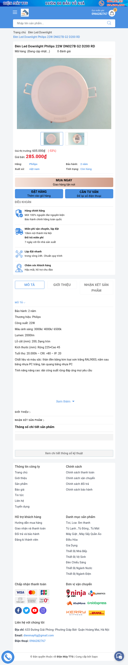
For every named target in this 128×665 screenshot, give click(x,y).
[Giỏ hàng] (112, 13)
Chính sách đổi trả (77, 483)
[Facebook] (18, 610)
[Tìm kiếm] (109, 23)
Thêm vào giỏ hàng (39, 193)
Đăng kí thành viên (26, 539)
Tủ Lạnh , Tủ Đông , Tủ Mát (82, 528)
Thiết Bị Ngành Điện (78, 573)
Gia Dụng (72, 545)
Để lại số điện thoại (89, 194)
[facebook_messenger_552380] (119, 656)
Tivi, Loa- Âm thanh (78, 522)
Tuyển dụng (22, 506)
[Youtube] (34, 610)
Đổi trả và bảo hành (27, 534)
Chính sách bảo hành (79, 489)
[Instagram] (43, 610)
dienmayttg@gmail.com (39, 635)
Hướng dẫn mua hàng (28, 522)
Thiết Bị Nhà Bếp (76, 551)
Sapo (95, 656)
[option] (64, 93)
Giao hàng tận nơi (64, 182)
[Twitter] (26, 610)
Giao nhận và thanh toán (30, 528)
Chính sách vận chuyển (80, 478)
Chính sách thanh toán (80, 472)
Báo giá (19, 489)
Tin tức (19, 495)
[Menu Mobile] (15, 11)
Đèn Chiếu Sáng (76, 562)
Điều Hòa (72, 539)
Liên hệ (19, 500)
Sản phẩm (21, 483)
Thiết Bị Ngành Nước (79, 568)
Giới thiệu (21, 478)
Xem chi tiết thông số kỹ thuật (64, 453)
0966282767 (37, 641)
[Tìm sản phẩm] (58, 23)
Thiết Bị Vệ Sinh (76, 556)
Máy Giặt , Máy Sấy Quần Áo (83, 534)
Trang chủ (21, 472)
